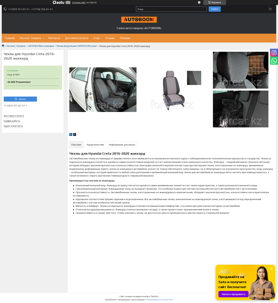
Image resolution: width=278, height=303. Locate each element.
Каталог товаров (30, 38)
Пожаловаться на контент (160, 299)
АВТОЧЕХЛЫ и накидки (41, 45)
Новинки (125, 38)
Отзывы (110, 38)
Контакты (54, 38)
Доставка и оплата (76, 38)
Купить (22, 99)
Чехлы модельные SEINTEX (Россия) (76, 45)
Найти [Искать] (214, 9)
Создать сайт (78, 2)
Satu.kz (155, 296)
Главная (9, 38)
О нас (97, 38)
